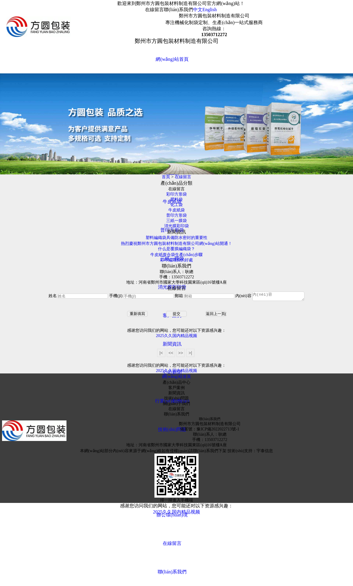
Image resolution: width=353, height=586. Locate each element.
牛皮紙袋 (176, 210)
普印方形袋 (176, 215)
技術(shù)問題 (172, 429)
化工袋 (176, 205)
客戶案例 (176, 389)
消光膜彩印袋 (176, 226)
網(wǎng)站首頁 (172, 59)
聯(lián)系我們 (178, 9)
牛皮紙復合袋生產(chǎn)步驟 (176, 254)
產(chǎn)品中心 (176, 384)
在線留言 (154, 9)
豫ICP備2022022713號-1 (218, 431)
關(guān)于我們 (176, 405)
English (209, 9)
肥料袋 (176, 199)
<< (171, 354)
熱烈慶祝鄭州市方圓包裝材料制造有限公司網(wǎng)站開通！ (176, 243)
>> (180, 354)
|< (161, 354)
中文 (197, 9)
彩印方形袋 (176, 194)
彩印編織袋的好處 (176, 260)
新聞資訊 (172, 343)
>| (190, 354)
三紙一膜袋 (176, 220)
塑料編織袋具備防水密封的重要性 (176, 237)
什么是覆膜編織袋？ (176, 249)
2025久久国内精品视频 (176, 337)
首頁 (166, 177)
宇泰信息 (265, 452)
